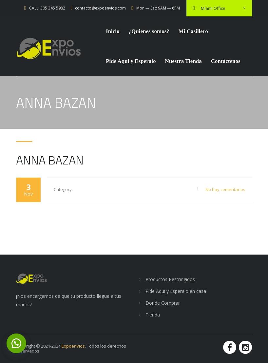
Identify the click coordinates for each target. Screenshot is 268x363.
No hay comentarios (225, 189)
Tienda (152, 315)
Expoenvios (73, 346)
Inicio (113, 31)
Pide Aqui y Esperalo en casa (175, 291)
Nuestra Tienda (183, 61)
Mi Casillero (193, 31)
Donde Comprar (162, 303)
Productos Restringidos (170, 279)
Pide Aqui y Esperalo (131, 61)
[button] (16, 343)
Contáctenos (225, 61)
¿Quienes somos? (149, 31)
